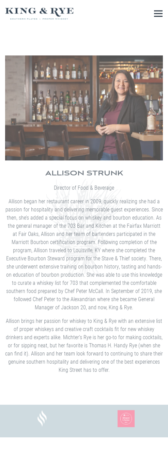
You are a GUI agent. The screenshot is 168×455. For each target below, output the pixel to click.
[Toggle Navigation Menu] (158, 13)
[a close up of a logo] (42, 418)
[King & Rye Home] (39, 13)
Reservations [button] (84, 447)
